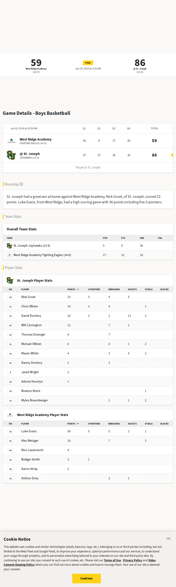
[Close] (169, 542)
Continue (86, 581)
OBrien (29, 306)
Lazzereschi (32, 450)
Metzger (29, 440)
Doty (29, 478)
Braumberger (34, 400)
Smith (30, 459)
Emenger (33, 334)
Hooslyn (32, 381)
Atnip (29, 469)
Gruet (28, 297)
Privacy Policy (132, 562)
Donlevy (31, 316)
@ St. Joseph (140, 68)
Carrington (31, 325)
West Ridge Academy (36, 68)
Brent (30, 391)
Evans (29, 431)
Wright (30, 372)
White (29, 353)
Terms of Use (112, 562)
